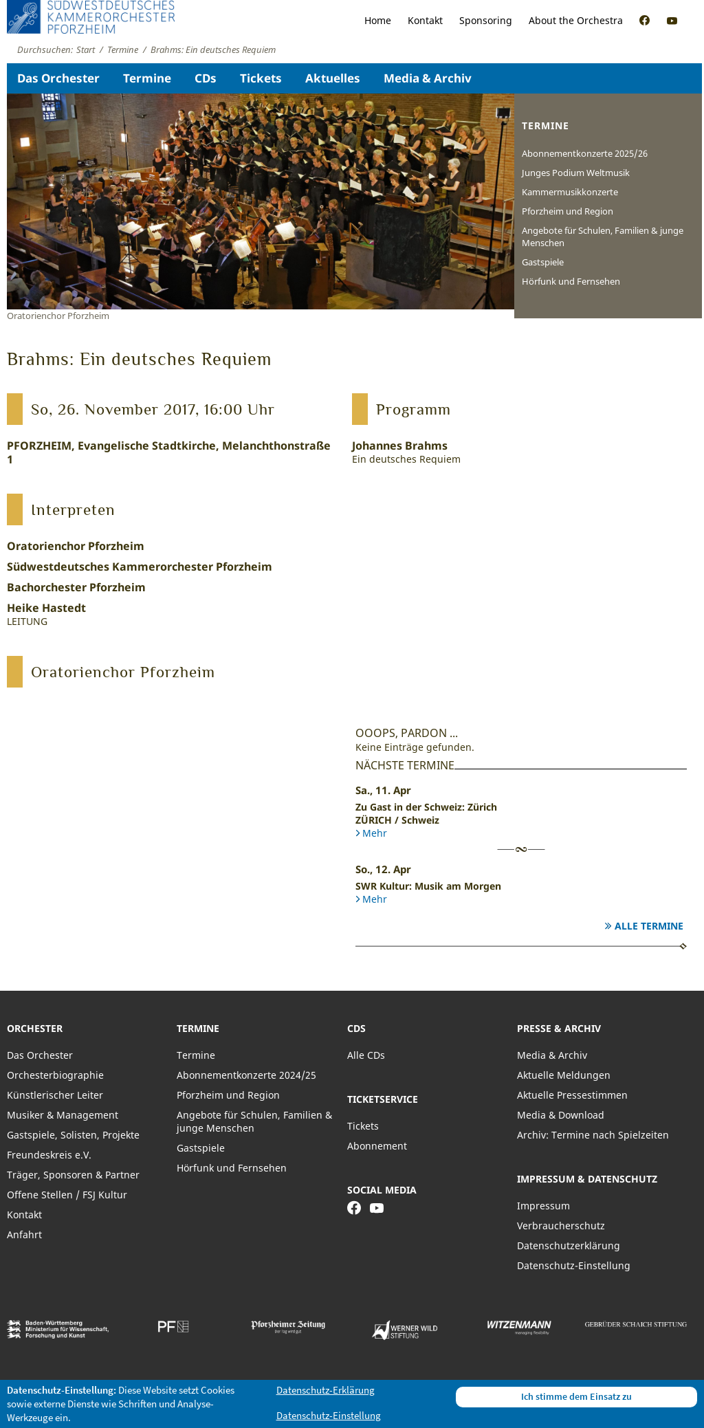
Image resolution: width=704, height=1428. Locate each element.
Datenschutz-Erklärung (325, 1389)
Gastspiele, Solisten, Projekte (73, 1134)
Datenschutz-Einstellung (573, 1265)
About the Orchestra (576, 20)
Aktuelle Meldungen (563, 1074)
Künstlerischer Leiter (55, 1094)
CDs (206, 78)
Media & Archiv (428, 78)
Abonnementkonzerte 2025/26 (585, 153)
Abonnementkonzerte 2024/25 (246, 1074)
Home (377, 20)
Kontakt (425, 20)
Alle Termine (649, 925)
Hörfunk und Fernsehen (571, 281)
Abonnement (377, 1145)
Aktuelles (332, 78)
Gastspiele (543, 262)
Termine (147, 78)
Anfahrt (24, 1234)
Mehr (374, 832)
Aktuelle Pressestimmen (572, 1094)
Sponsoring (485, 20)
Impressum (543, 1205)
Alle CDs (366, 1055)
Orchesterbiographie (55, 1074)
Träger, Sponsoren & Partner (73, 1174)
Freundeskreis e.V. (49, 1154)
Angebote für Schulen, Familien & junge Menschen (602, 236)
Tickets (261, 78)
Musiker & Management (62, 1114)
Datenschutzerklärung (568, 1245)
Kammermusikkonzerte (570, 192)
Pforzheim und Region (567, 211)
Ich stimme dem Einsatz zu (576, 1396)
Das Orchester (58, 78)
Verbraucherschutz (561, 1225)
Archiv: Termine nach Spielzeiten (593, 1134)
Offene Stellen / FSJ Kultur (67, 1194)
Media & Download (560, 1114)
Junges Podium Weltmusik (576, 172)
